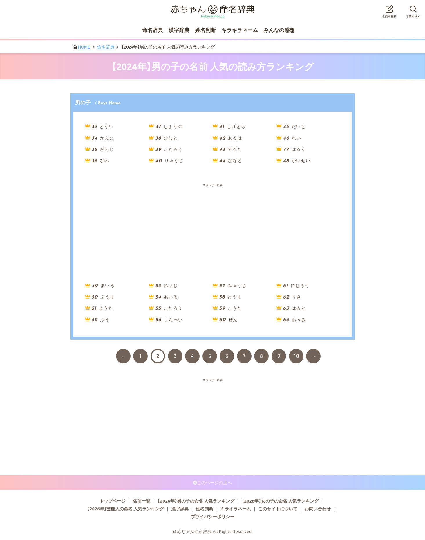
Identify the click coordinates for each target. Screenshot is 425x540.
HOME (84, 47)
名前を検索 (413, 9)
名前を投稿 (389, 9)
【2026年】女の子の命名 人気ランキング (280, 501)
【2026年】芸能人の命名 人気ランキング (125, 508)
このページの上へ (214, 482)
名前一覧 (141, 501)
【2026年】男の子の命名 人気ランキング (196, 501)
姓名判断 (205, 30)
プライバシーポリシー (212, 516)
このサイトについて (277, 508)
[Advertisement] (212, 202)
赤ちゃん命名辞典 (212, 8)
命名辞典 (152, 30)
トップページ (113, 501)
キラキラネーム (239, 30)
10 (296, 356)
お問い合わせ (318, 508)
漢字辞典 (179, 30)
